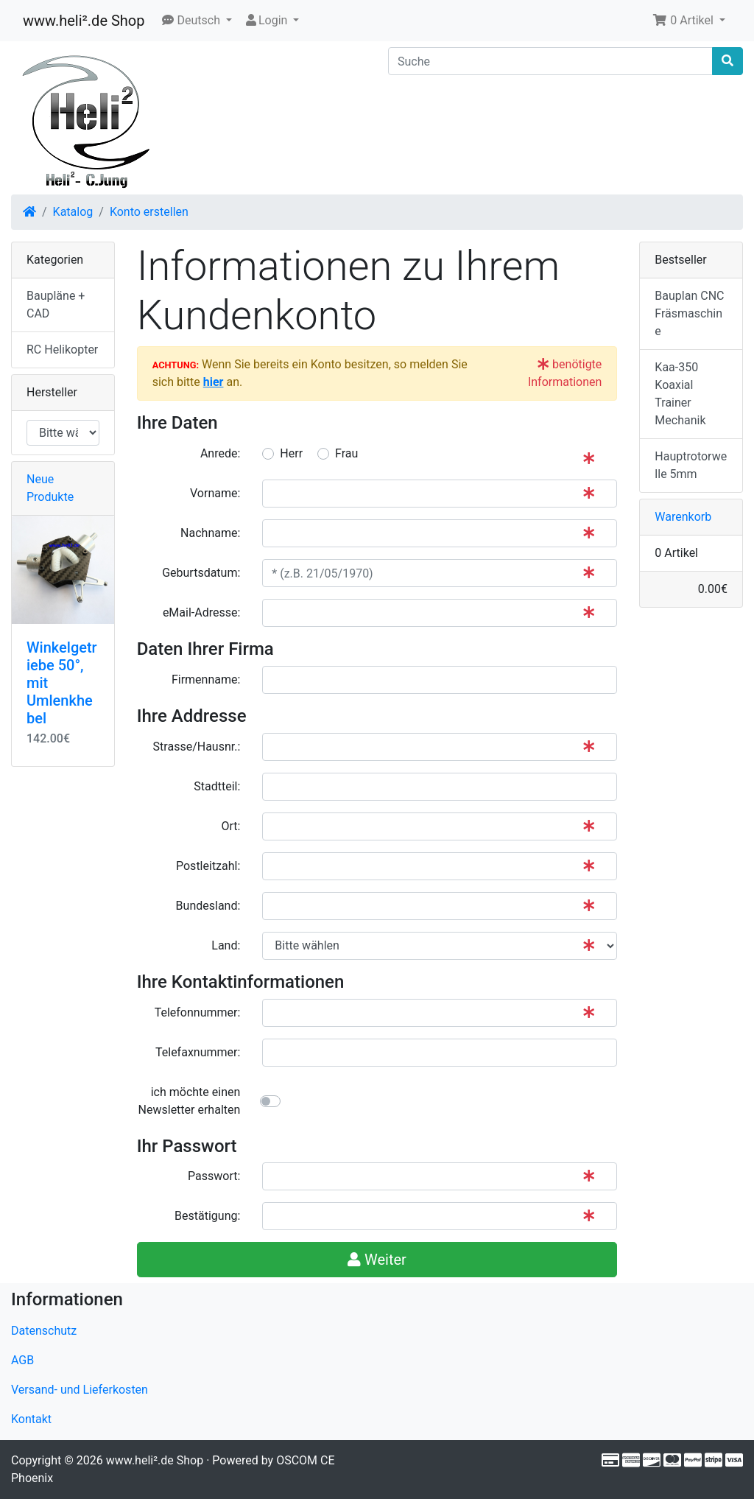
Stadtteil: (217, 786)
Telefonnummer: (198, 1012)
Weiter (377, 1259)
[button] (197, 20)
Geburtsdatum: (201, 573)
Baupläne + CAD (56, 304)
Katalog (73, 212)
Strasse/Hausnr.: (197, 747)
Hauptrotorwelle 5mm (691, 465)
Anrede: (220, 453)
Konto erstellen (149, 212)
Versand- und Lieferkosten (79, 1390)
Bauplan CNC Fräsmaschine (689, 313)
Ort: (230, 826)
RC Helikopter (62, 350)
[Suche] (550, 61)
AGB (22, 1360)
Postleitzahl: (208, 866)
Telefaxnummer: (197, 1052)
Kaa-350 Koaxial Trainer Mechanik (680, 393)
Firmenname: (206, 680)
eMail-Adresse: (201, 612)
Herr (291, 453)
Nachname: (210, 533)
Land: (225, 945)
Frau (346, 453)
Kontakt (31, 1419)
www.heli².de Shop (83, 20)
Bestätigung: (207, 1216)
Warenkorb (683, 517)
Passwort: (214, 1176)
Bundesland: (208, 906)
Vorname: (215, 493)
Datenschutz (44, 1331)
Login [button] (267, 20)
